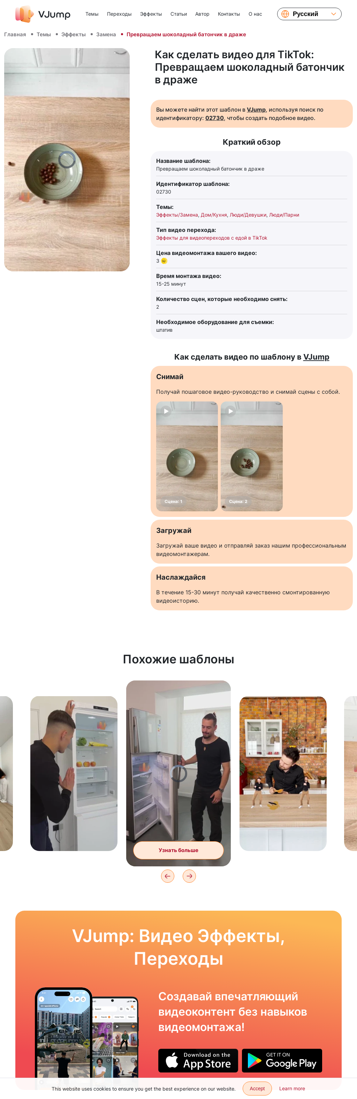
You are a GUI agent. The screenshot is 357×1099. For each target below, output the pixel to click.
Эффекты (151, 14)
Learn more (292, 1088)
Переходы (119, 14)
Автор (202, 14)
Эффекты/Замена (177, 215)
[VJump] (42, 14)
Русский (305, 13)
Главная (15, 34)
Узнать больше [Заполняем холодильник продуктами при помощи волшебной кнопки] (178, 850)
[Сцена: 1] (187, 456)
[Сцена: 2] (251, 456)
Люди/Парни (284, 215)
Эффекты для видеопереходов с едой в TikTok (211, 238)
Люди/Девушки (248, 215)
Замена (106, 34)
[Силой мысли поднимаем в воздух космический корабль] (63, 1038)
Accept (257, 1088)
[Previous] (167, 876)
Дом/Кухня (214, 215)
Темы (92, 14)
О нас (255, 14)
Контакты (229, 14)
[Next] (189, 876)
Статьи (178, 14)
